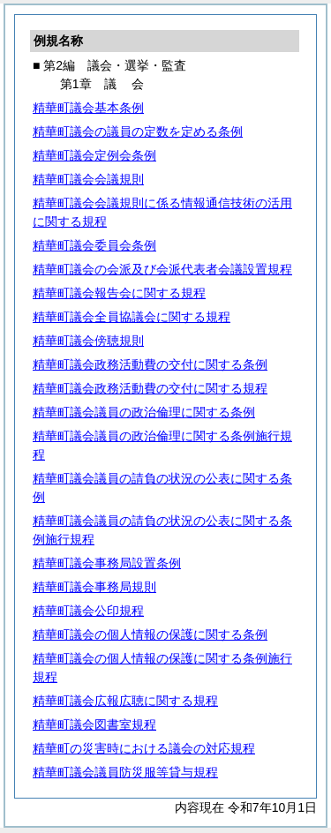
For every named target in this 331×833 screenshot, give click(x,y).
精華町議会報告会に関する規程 (119, 293)
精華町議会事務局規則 (94, 587)
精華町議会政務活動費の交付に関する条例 (150, 364)
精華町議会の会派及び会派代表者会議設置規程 (162, 269)
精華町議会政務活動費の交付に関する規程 (150, 388)
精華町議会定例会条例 (94, 155)
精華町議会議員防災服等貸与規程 (125, 772)
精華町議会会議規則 (88, 179)
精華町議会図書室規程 (94, 724)
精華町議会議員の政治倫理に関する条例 (144, 412)
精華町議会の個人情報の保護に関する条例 (150, 634)
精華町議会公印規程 (88, 611)
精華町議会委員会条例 (94, 245)
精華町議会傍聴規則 (88, 341)
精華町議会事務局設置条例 (107, 563)
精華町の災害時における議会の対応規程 (144, 748)
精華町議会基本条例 (88, 108)
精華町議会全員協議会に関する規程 (131, 317)
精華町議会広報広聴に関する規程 (125, 701)
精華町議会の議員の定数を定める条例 (138, 131)
